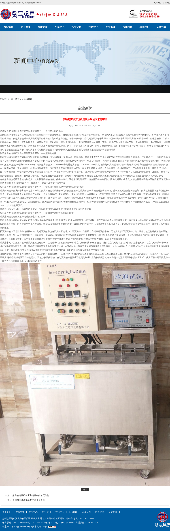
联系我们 (144, 27)
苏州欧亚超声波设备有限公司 (34, 14)
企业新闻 (110, 27)
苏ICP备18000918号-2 (22, 526)
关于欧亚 (25, 27)
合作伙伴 (127, 27)
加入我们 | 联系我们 (162, 3)
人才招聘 (161, 27)
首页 (17, 99)
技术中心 (93, 27)
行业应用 (76, 27)
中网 (45, 526)
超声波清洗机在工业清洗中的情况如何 (30, 495)
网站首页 (8, 27)
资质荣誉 (42, 27)
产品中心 (59, 27)
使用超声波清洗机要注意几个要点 (28, 500)
